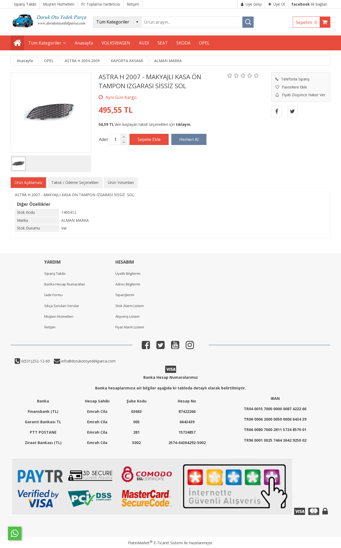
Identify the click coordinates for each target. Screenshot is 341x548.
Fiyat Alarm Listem (129, 327)
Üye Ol (276, 4)
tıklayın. (183, 124)
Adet (103, 139)
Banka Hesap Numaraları (64, 284)
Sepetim (308, 22)
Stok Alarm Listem (129, 305)
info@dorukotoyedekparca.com (88, 361)
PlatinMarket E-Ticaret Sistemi (155, 542)
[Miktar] (115, 139)
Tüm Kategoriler (44, 43)
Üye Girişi (251, 4)
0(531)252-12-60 (35, 361)
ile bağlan (309, 4)
